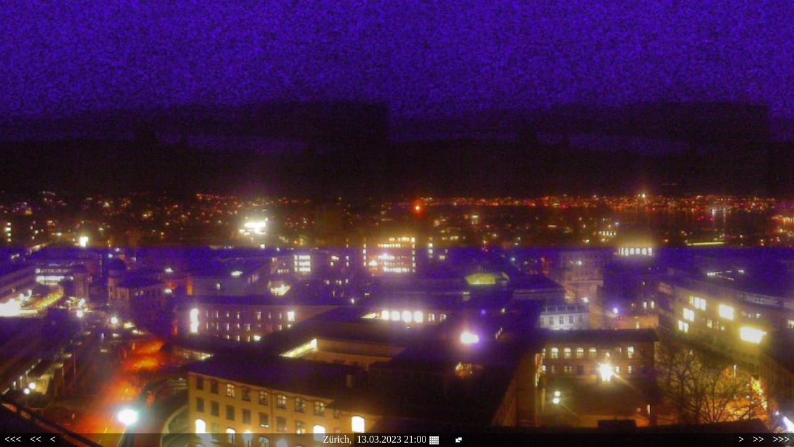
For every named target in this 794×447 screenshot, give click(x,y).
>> (758, 439)
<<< (12, 439)
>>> (781, 439)
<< (35, 439)
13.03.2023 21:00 (398, 439)
